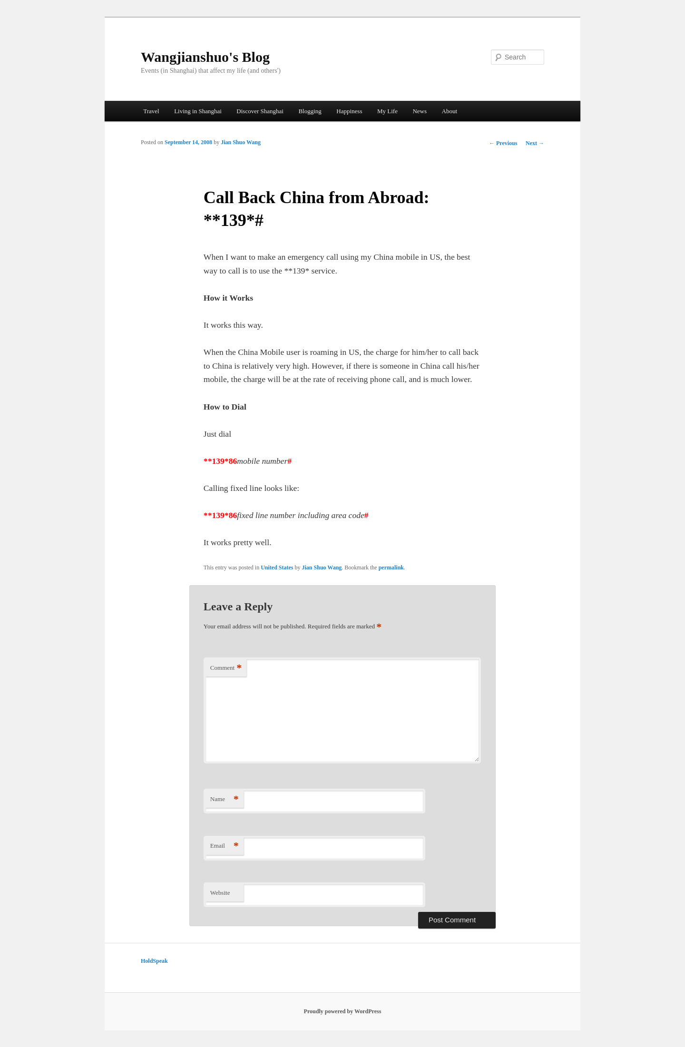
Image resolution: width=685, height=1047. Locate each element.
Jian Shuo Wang (241, 142)
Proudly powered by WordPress (343, 1011)
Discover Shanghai (260, 111)
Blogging (309, 111)
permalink (391, 567)
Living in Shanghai (198, 111)
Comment (226, 668)
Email (224, 846)
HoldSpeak (154, 961)
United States (277, 567)
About (450, 111)
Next (535, 143)
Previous (503, 143)
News (419, 111)
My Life (387, 111)
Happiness (349, 111)
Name (224, 799)
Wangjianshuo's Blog (205, 57)
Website (220, 892)
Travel (151, 111)
